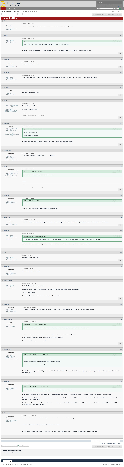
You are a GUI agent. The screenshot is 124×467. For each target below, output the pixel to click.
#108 (121, 150)
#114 (121, 266)
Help (119, 6)
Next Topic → (119, 443)
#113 (121, 252)
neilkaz (6, 123)
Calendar (15, 8)
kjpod (6, 35)
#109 (121, 166)
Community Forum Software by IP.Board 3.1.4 (112, 464)
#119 (121, 381)
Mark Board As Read (27, 464)
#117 (121, 319)
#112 (121, 230)
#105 (121, 87)
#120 (121, 413)
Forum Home (10, 464)
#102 (121, 35)
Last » (27, 14)
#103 (121, 59)
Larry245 (7, 217)
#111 (121, 217)
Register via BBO (103, 5)
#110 (121, 195)
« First (10, 14)
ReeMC (6, 59)
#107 (121, 123)
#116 (121, 304)
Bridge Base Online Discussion (20, 11)
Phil (5, 101)
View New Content (116, 11)
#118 (121, 349)
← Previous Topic (102, 443)
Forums (3, 8)
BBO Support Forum (33, 11)
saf (5, 252)
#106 (121, 100)
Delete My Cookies (18, 464)
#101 (121, 21)
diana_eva (7, 150)
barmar (6, 21)
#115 (121, 280)
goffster (6, 87)
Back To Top (4, 464)
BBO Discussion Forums (6, 11)
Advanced (122, 9)
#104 (121, 72)
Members (9, 8)
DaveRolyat (8, 280)
